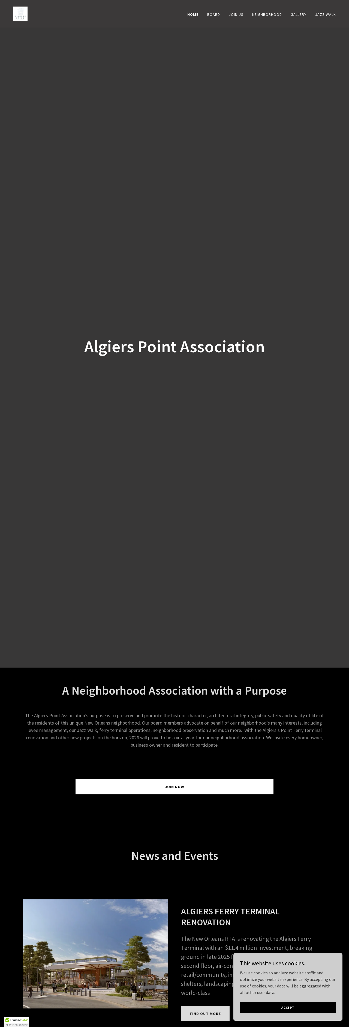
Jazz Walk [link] (325, 14)
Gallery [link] (298, 14)
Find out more (205, 1013)
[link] (20, 13)
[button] (16, 1022)
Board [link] (213, 14)
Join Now (174, 786)
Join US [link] (236, 14)
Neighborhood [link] (267, 14)
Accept (287, 1007)
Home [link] (192, 14)
